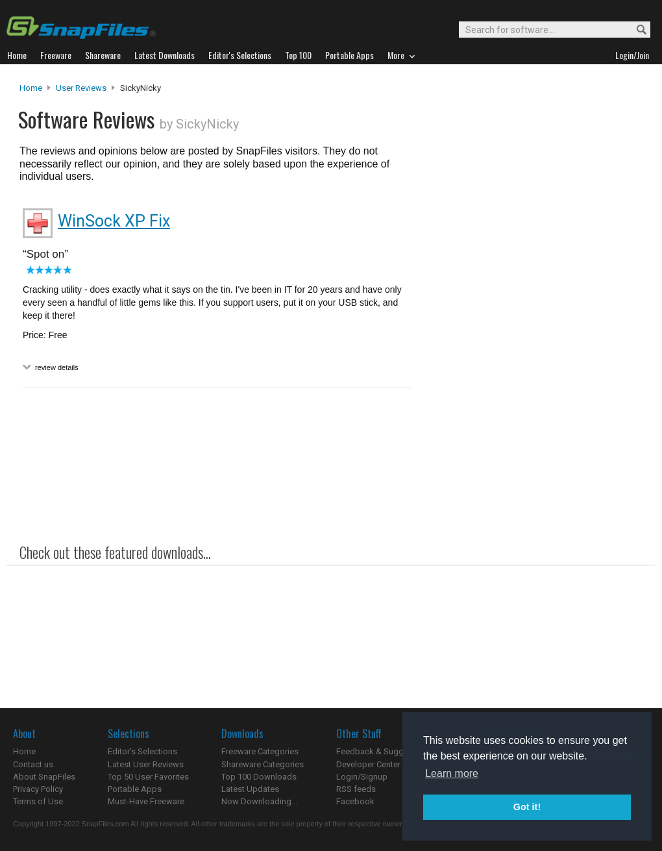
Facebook (355, 801)
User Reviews (81, 88)
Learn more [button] (451, 773)
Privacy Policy (38, 789)
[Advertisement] (532, 346)
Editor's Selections (142, 751)
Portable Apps (135, 789)
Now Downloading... (259, 801)
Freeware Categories (260, 751)
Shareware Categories (262, 764)
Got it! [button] (527, 807)
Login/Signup (361, 777)
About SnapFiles (44, 777)
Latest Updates (250, 789)
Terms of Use (38, 801)
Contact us (33, 764)
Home (30, 88)
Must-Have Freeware (146, 801)
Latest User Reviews (146, 764)
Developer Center (368, 764)
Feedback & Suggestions (384, 751)
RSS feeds (356, 789)
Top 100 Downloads (259, 777)
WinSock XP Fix (114, 221)
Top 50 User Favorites (148, 777)
